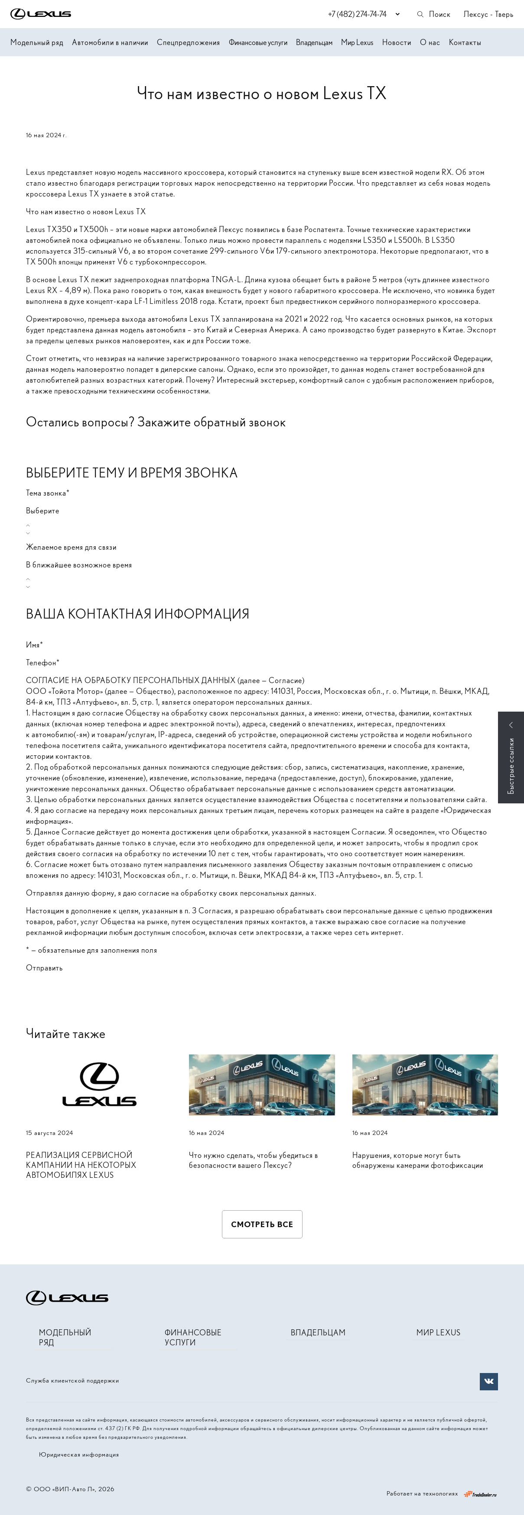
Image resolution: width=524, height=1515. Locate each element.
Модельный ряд (36, 42)
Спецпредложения (188, 42)
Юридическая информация (79, 1454)
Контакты (465, 42)
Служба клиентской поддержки (72, 1380)
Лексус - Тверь (489, 14)
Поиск (433, 14)
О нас (430, 42)
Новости (396, 42)
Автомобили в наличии (110, 42)
